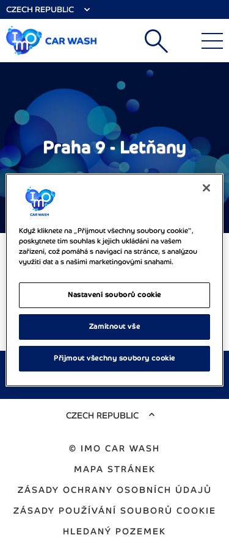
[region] (114, 280)
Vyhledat (156, 40)
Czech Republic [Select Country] (40, 9)
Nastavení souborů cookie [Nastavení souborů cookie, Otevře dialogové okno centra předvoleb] (114, 294)
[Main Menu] (212, 41)
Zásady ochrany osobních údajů (115, 490)
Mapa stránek (115, 469)
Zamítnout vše (114, 326)
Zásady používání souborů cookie (114, 510)
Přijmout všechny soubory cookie (114, 358)
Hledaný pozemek (114, 531)
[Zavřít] (206, 187)
